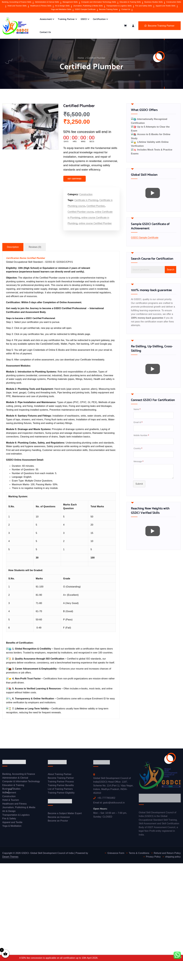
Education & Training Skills (130, 2)
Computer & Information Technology (21, 782)
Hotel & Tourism (10, 800)
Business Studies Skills (153, 2)
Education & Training (13, 786)
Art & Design (9, 812)
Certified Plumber (96, 58)
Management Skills (70, 2)
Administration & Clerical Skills (47, 2)
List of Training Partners (60, 789)
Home (81, 58)
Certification (99, 19)
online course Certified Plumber (95, 226)
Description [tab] (13, 249)
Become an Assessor (59, 817)
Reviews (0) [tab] (35, 249)
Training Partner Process (61, 782)
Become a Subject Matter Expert (65, 814)
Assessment (46, 19)
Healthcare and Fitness (14, 804)
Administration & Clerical (15, 778)
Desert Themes (10, 855)
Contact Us (125, 9)
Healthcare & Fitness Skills (40, 6)
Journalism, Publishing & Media (18, 808)
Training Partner (66, 19)
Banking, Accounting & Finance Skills (16, 2)
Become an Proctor (58, 821)
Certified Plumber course (81, 214)
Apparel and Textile (12, 823)
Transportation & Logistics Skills (119, 6)
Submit (139, 475)
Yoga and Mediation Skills (61, 9)
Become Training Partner (61, 778)
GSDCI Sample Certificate (85, 9)
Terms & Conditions (139, 851)
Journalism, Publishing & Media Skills (88, 6)
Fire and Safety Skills (143, 6)
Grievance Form (115, 851)
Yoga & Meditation (11, 826)
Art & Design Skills (62, 6)
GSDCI (84, 19)
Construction (86, 197)
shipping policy (173, 855)
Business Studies (11, 789)
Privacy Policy (153, 855)
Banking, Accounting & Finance (18, 774)
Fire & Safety (9, 819)
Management (9, 793)
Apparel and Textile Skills (165, 6)
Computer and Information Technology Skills (98, 2)
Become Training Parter (108, 9)
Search (170, 261)
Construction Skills (173, 2)
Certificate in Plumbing (86, 202)
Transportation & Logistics (16, 815)
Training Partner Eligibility (61, 793)
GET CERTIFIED (74, 181)
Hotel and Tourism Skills (17, 6)
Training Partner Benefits (61, 786)
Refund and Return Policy (167, 851)
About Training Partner (60, 775)
